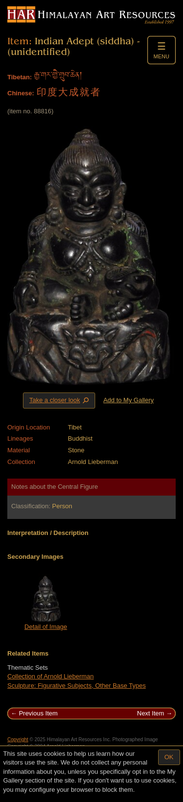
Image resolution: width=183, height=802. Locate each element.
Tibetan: (19, 77)
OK (169, 757)
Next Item (150, 713)
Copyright (17, 739)
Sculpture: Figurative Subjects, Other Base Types (76, 685)
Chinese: (20, 93)
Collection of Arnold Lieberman (50, 676)
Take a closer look (60, 400)
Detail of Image (45, 626)
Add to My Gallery (128, 400)
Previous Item (38, 713)
